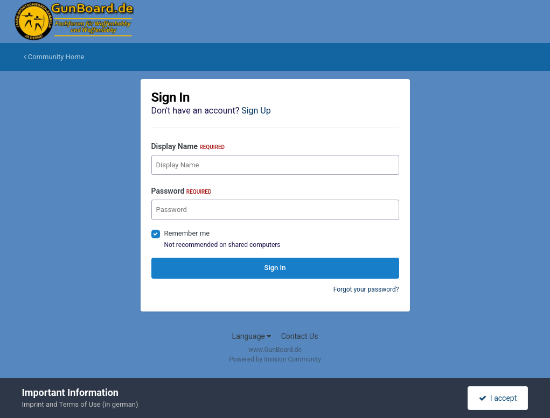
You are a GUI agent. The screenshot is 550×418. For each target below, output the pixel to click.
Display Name (188, 146)
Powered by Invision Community (275, 359)
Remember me (187, 233)
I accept (498, 398)
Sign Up (256, 110)
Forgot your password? (366, 289)
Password (181, 191)
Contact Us (299, 336)
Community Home (54, 57)
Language (251, 336)
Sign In (275, 268)
